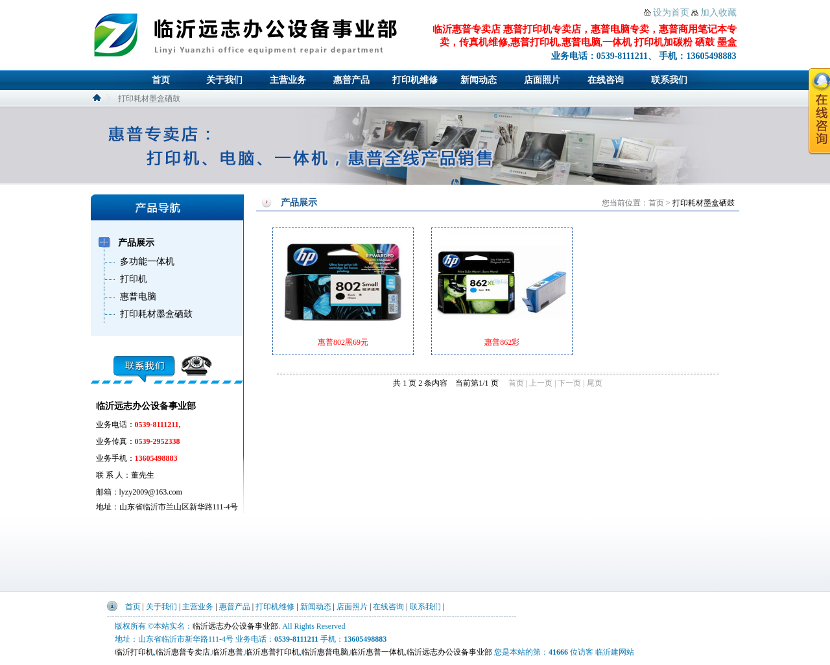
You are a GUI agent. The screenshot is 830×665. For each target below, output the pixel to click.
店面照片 (542, 80)
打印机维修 (415, 80)
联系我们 (669, 80)
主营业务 (288, 80)
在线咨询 (605, 80)
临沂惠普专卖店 (183, 652)
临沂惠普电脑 (325, 652)
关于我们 (224, 80)
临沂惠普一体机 (377, 652)
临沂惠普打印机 (272, 652)
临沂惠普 (227, 652)
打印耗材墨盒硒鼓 (703, 202)
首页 (161, 80)
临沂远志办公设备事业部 (235, 626)
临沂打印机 (134, 652)
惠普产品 (351, 80)
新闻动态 (478, 80)
